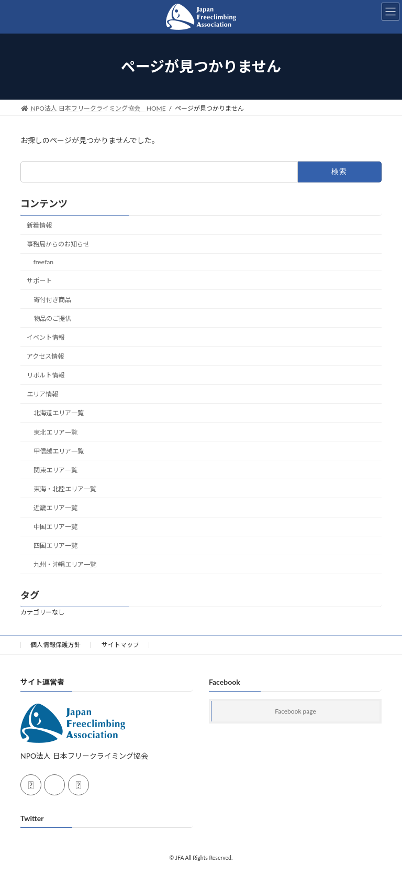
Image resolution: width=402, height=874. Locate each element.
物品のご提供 (52, 318)
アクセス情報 (45, 356)
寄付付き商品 (52, 299)
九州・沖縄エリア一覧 (65, 564)
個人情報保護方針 (55, 645)
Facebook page (295, 711)
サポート (39, 280)
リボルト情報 (45, 375)
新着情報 (39, 225)
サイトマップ (120, 645)
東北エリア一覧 (55, 432)
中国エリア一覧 (55, 527)
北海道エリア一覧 (59, 413)
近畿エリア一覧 (55, 508)
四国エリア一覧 (55, 545)
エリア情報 (42, 394)
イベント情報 (45, 337)
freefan (44, 262)
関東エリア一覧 (55, 470)
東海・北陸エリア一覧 (65, 489)
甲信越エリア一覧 (59, 451)
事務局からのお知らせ (58, 244)
